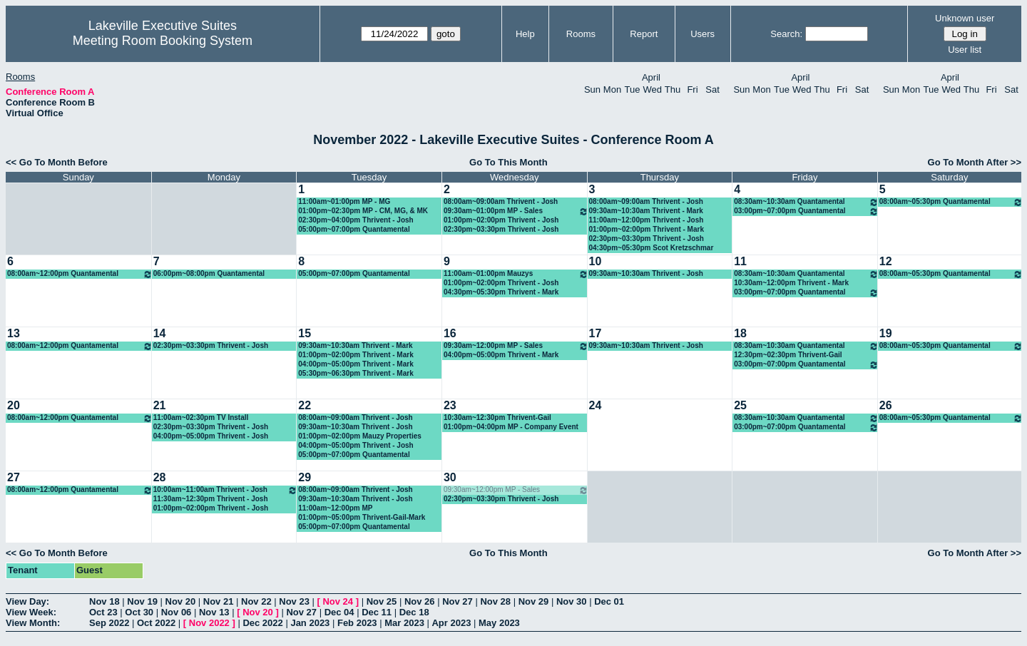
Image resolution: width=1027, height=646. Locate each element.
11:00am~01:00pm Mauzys (516, 274)
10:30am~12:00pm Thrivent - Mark (791, 283)
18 (740, 333)
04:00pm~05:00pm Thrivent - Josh (210, 436)
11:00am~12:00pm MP (335, 508)
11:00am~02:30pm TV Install (201, 417)
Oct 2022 (156, 622)
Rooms (581, 34)
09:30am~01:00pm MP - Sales (516, 211)
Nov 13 (214, 612)
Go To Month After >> (974, 162)
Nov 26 (419, 601)
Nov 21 (218, 601)
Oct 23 (103, 612)
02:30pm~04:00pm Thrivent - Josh (355, 220)
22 (304, 405)
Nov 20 (180, 601)
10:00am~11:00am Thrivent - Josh (225, 490)
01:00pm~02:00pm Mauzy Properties (359, 436)
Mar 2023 (404, 622)
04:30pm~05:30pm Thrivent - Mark (501, 292)
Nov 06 (176, 612)
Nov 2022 (209, 622)
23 (450, 405)
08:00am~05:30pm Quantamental (951, 202)
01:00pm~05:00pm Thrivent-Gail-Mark (361, 517)
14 (159, 333)
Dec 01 (609, 601)
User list (964, 49)
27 (13, 477)
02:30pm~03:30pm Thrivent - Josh (501, 229)
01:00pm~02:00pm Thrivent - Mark (646, 229)
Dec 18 (414, 612)
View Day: (27, 601)
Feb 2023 (357, 622)
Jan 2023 (309, 622)
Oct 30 (139, 612)
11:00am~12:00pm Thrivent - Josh (646, 220)
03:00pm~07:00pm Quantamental (806, 211)
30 (450, 477)
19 (885, 333)
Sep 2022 (109, 622)
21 (159, 405)
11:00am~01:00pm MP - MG (344, 201)
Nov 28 (495, 601)
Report (644, 34)
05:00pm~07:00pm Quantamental (353, 229)
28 (159, 477)
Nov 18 (104, 601)
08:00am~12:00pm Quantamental (80, 274)
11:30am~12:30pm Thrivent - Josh (210, 499)
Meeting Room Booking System (162, 41)
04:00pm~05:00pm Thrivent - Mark (355, 364)
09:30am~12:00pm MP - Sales (516, 346)
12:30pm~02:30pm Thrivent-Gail (788, 355)
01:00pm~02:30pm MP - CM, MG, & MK (363, 211)
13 (13, 333)
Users (702, 34)
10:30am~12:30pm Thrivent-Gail (497, 417)
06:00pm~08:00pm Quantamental (209, 273)
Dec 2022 (262, 622)
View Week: (31, 612)
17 (595, 333)
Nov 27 (457, 601)
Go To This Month (508, 162)
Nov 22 (256, 601)
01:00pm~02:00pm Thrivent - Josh (501, 220)
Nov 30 (571, 601)
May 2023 (499, 622)
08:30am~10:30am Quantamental (806, 202)
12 (885, 261)
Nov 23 (294, 601)
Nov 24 (337, 601)
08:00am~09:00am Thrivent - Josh (501, 201)
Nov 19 (142, 601)
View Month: (33, 622)
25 (740, 405)
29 (304, 477)
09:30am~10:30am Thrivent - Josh (646, 273)
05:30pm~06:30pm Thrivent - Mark (355, 373)
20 (13, 405)
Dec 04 (339, 612)
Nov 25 (382, 601)
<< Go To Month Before (57, 162)
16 (450, 333)
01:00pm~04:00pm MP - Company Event (511, 427)
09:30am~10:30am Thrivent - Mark (646, 211)
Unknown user (964, 18)
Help (525, 34)
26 (885, 405)
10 (595, 261)
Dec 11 (377, 612)
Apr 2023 (451, 622)
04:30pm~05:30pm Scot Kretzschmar (651, 248)
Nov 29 (533, 601)
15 (304, 333)
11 (740, 261)
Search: (786, 34)
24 (595, 405)
